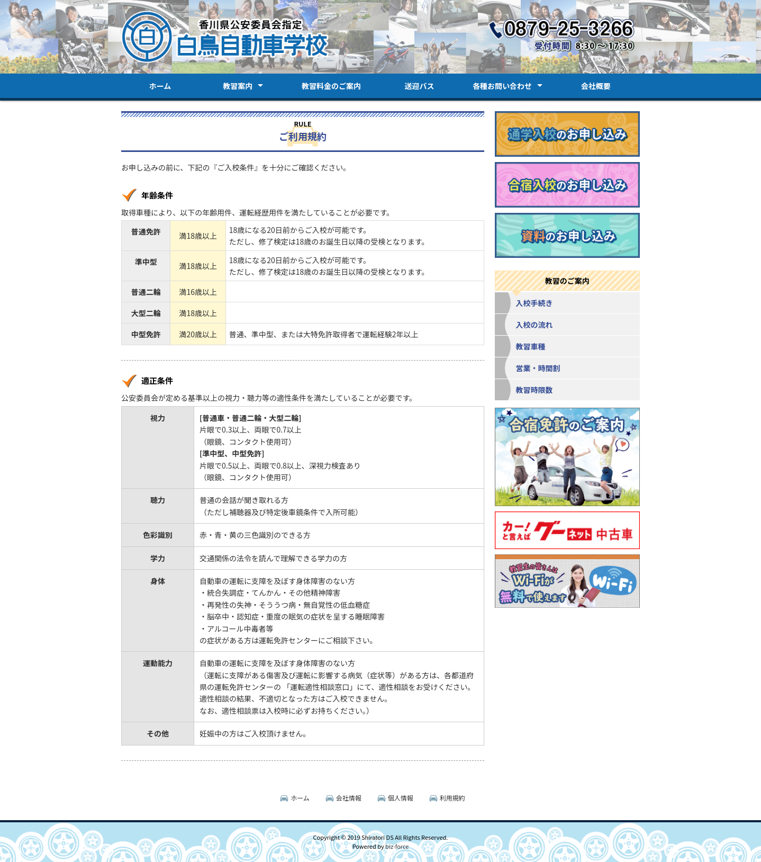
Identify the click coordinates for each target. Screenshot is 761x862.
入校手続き (534, 303)
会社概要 (596, 85)
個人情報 (400, 797)
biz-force (397, 846)
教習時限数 (534, 389)
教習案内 (237, 85)
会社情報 (348, 797)
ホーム (160, 85)
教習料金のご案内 (331, 85)
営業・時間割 (538, 368)
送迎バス (419, 85)
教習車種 (531, 346)
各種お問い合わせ (502, 85)
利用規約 (452, 797)
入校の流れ (534, 324)
